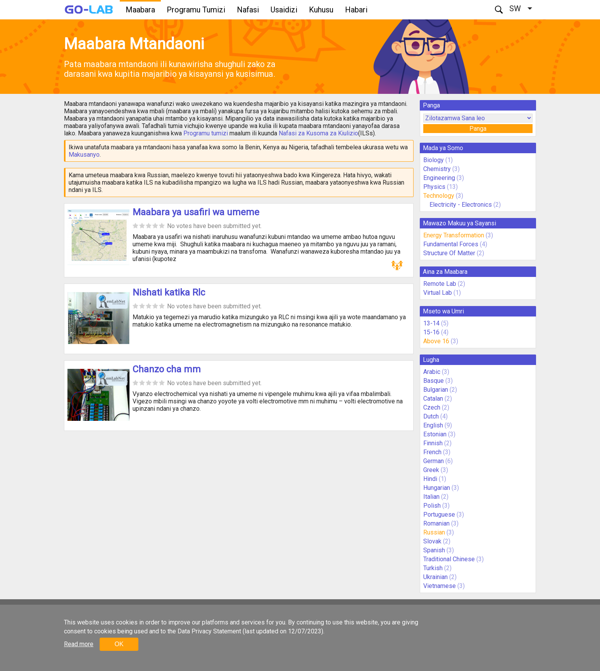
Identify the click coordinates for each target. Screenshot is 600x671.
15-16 (431, 332)
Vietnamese (439, 586)
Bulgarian (435, 389)
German (433, 461)
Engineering (439, 178)
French (432, 452)
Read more (78, 644)
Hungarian (436, 487)
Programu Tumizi (196, 9)
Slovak (432, 541)
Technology (438, 195)
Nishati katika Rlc (169, 292)
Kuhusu (321, 9)
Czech (431, 407)
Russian (434, 532)
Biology (433, 160)
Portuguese (439, 514)
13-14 (431, 323)
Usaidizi (284, 9)
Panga (477, 128)
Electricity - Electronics (460, 204)
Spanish (434, 550)
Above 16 (436, 341)
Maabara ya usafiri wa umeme (196, 212)
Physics (434, 186)
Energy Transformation (453, 235)
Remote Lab (439, 283)
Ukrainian (435, 577)
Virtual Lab (437, 292)
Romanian (436, 523)
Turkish (433, 568)
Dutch (431, 416)
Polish (432, 505)
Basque (433, 380)
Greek (431, 470)
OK (118, 644)
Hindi (430, 478)
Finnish (433, 443)
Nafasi (248, 9)
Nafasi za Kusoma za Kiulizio (318, 133)
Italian (431, 496)
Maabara (140, 9)
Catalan (433, 398)
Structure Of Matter (449, 253)
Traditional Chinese (449, 559)
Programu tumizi (205, 133)
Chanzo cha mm (167, 369)
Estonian (435, 434)
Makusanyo (84, 154)
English (433, 425)
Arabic (431, 371)
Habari (356, 9)
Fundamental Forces (450, 244)
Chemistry (437, 169)
